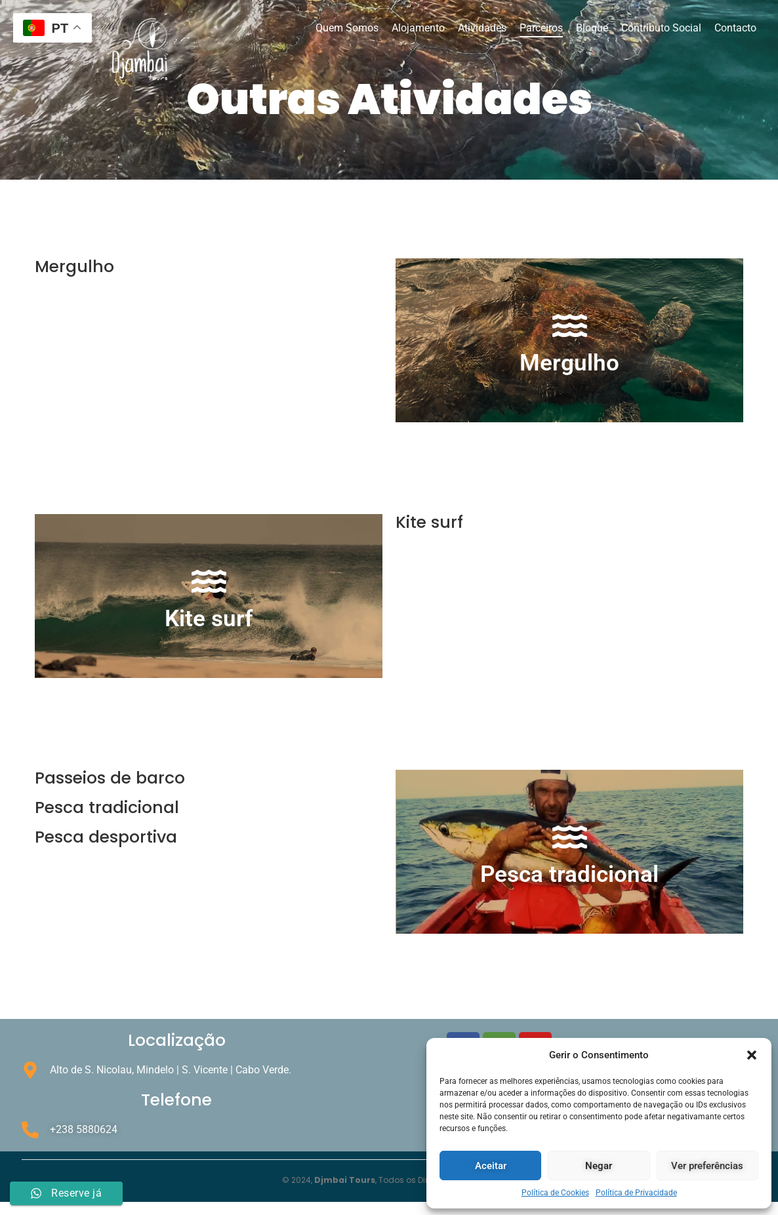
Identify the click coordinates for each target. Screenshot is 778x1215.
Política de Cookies (555, 1192)
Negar (598, 1166)
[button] (751, 1055)
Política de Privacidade (636, 1192)
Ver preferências (707, 1166)
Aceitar (490, 1166)
